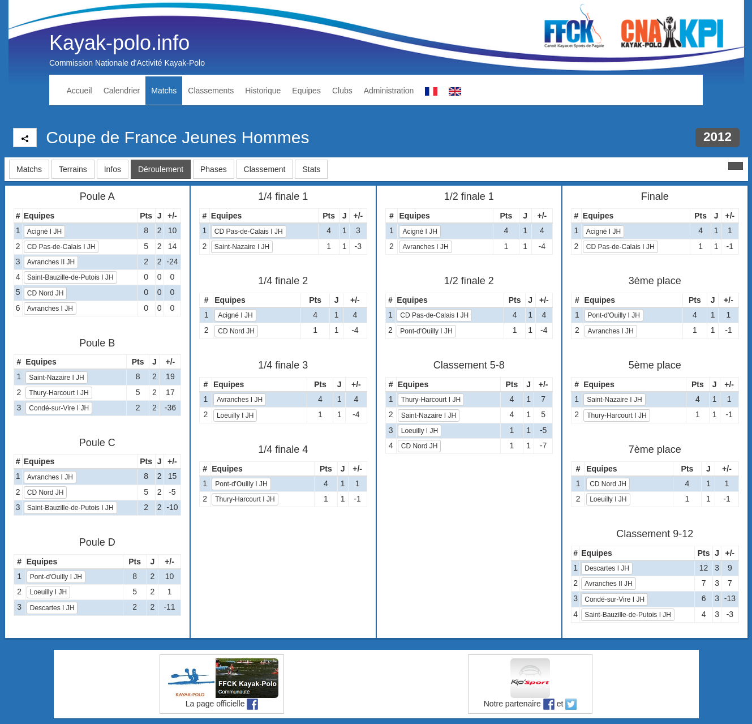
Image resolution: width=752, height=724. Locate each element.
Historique (263, 90)
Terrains (73, 169)
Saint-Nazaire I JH (56, 378)
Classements (211, 90)
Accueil (79, 90)
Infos (112, 169)
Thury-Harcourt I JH (58, 393)
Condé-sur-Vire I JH (59, 408)
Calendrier (122, 90)
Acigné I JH (44, 231)
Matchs (164, 90)
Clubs (342, 90)
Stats (311, 169)
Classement (265, 169)
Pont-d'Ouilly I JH (56, 577)
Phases (213, 169)
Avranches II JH (51, 262)
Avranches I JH (50, 308)
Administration (389, 90)
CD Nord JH (45, 293)
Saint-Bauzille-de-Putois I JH (70, 277)
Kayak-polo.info (119, 42)
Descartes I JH (52, 608)
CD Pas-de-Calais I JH (61, 247)
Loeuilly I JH (48, 592)
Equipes (306, 90)
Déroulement (160, 169)
